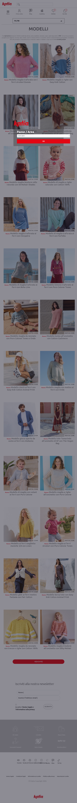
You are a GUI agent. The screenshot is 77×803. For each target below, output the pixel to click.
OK (43, 141)
